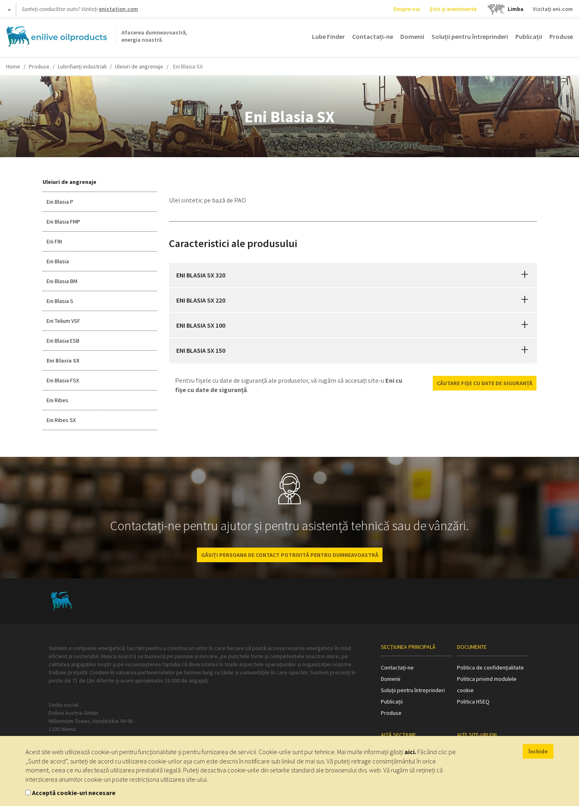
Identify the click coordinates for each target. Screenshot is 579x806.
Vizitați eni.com (553, 9)
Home (13, 66)
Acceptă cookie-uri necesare (73, 793)
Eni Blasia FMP (63, 221)
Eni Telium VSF (63, 320)
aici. (410, 752)
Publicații (528, 36)
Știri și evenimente (452, 9)
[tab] (353, 275)
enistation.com (118, 9)
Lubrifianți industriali (82, 66)
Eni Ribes (57, 400)
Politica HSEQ (473, 701)
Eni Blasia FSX (63, 380)
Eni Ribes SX (61, 420)
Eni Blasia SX (63, 360)
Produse (561, 36)
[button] (525, 275)
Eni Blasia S (60, 301)
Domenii (412, 36)
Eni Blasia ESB (63, 340)
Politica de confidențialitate (490, 667)
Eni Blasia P (60, 201)
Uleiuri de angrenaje (139, 66)
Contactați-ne (372, 36)
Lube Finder (328, 36)
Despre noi (406, 9)
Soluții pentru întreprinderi (470, 36)
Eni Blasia (58, 261)
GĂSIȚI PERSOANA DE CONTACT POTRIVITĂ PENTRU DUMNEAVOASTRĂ (289, 555)
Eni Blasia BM (62, 281)
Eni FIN (54, 241)
